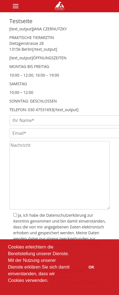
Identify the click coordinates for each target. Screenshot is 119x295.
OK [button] (91, 267)
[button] (9, 288)
